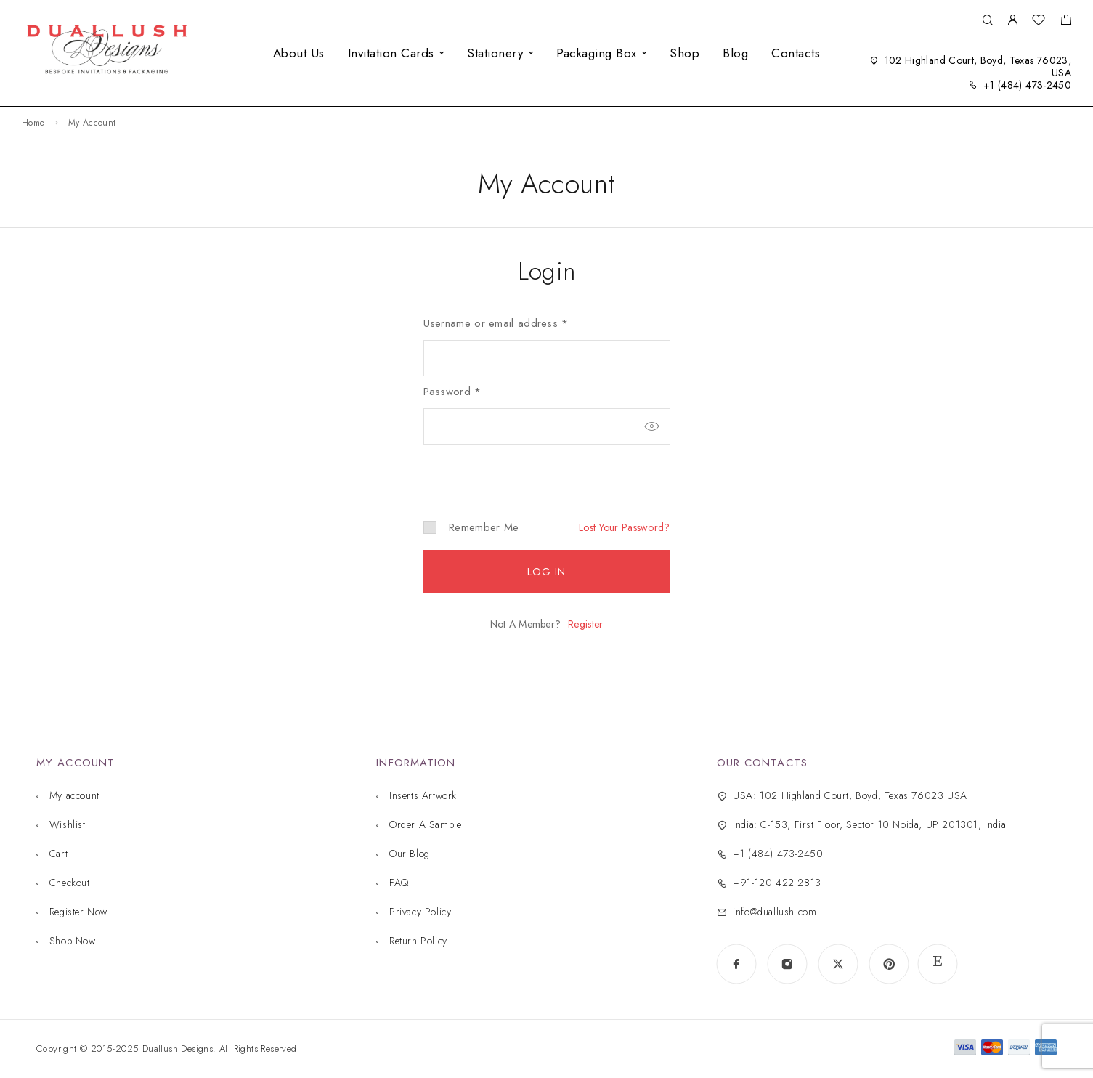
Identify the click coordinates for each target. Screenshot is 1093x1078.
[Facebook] (736, 964)
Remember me (471, 527)
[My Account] (1012, 21)
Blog (735, 53)
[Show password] (652, 426)
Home (33, 122)
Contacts (795, 53)
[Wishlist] (1038, 22)
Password (452, 392)
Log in (546, 571)
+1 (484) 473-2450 (1027, 85)
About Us (299, 53)
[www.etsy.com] (937, 964)
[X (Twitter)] (838, 964)
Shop (684, 53)
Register (585, 624)
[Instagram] (787, 964)
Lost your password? (624, 527)
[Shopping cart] (1065, 22)
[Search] (987, 21)
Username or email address (496, 323)
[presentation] (522, 470)
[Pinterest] (889, 964)
